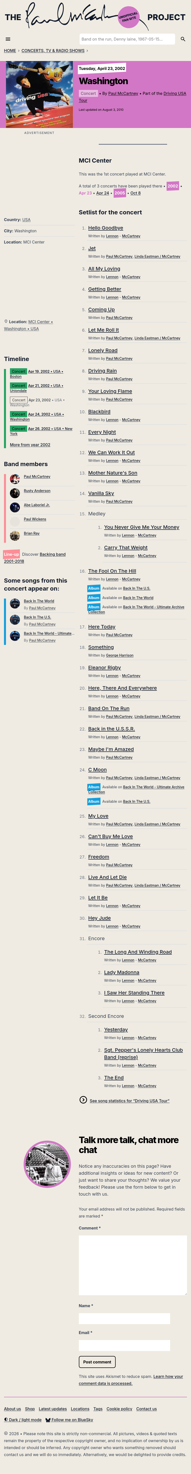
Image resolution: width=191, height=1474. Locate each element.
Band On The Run (109, 708)
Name (86, 1305)
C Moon (97, 770)
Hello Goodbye (105, 228)
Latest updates (53, 1408)
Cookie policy (119, 1408)
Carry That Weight (126, 548)
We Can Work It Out (111, 452)
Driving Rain (102, 371)
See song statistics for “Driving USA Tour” (130, 1100)
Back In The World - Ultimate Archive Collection (63, 633)
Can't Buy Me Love (110, 836)
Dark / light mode (23, 1419)
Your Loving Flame (110, 391)
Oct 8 (135, 192)
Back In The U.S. (37, 617)
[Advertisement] (39, 171)
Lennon (112, 236)
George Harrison (119, 655)
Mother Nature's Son (112, 473)
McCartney (131, 236)
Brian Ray (32, 533)
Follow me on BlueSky (69, 1419)
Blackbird (99, 412)
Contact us (146, 1408)
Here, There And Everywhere (122, 688)
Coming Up (101, 309)
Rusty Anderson (37, 491)
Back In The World (39, 601)
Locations (80, 1408)
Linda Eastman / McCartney (157, 256)
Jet (92, 248)
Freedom (98, 857)
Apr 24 (102, 192)
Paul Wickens (35, 519)
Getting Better (104, 289)
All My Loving (104, 269)
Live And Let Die (107, 877)
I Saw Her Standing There (134, 993)
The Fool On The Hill (112, 571)
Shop (30, 1408)
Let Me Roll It (103, 330)
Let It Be (98, 898)
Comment (90, 1228)
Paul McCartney (123, 93)
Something (101, 647)
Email (86, 1332)
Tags (98, 1408)
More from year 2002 (30, 444)
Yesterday (116, 1030)
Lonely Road (103, 350)
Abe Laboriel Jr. (37, 505)
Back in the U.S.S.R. (111, 729)
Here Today (102, 627)
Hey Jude (99, 918)
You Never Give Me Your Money (141, 527)
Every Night (102, 432)
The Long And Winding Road (138, 952)
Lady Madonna (121, 972)
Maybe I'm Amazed (111, 749)
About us (12, 1408)
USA (26, 219)
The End (114, 1078)
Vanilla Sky (101, 493)
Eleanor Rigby (104, 668)
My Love (98, 816)
